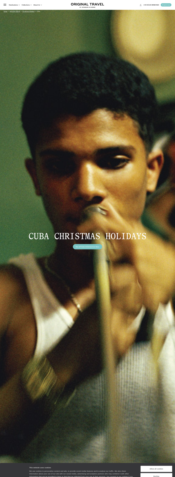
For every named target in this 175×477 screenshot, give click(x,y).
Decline (156, 463)
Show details (34, 473)
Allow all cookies (156, 456)
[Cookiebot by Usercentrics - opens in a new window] (14, 472)
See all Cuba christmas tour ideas (87, 247)
